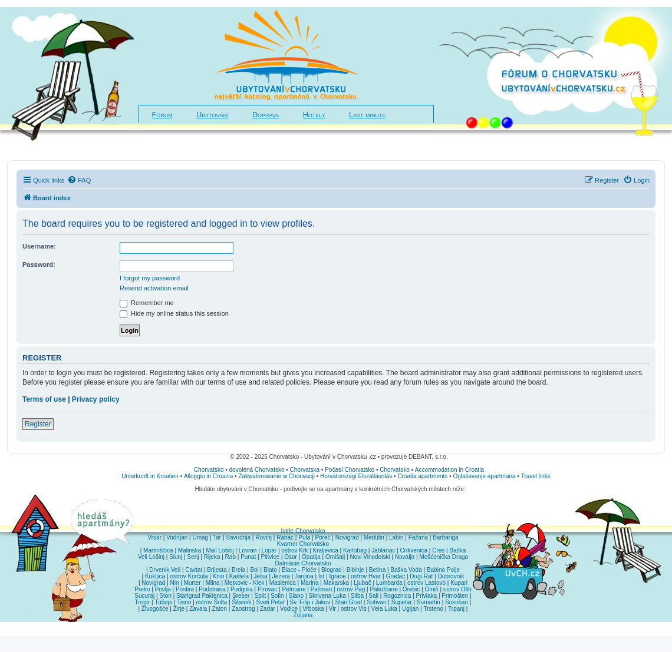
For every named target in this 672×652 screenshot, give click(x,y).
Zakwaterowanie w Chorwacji (276, 476)
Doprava (265, 115)
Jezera (281, 576)
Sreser (240, 596)
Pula (304, 537)
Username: (39, 246)
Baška (458, 550)
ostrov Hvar (366, 576)
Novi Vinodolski (370, 557)
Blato (270, 570)
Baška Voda (405, 570)
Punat (248, 557)
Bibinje (355, 570)
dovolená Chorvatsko (257, 469)
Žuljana (303, 615)
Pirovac (267, 589)
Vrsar (154, 537)
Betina (377, 570)
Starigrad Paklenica (202, 596)
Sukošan (456, 602)
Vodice (289, 608)
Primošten (455, 596)
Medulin (374, 537)
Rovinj (263, 537)
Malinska (189, 550)
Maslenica (282, 583)
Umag (200, 537)
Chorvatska (305, 469)
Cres (438, 550)
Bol (254, 570)
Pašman (321, 589)
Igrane (338, 576)
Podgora (241, 589)
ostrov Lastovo (426, 583)
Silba (357, 596)
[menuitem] (79, 180)
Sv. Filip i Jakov (310, 602)
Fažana (418, 537)
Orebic (411, 589)
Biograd (331, 570)
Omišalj (335, 557)
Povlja (163, 589)
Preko (142, 589)
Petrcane (293, 589)
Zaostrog (243, 608)
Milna (213, 583)
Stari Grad (348, 602)
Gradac (395, 576)
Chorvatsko (209, 469)
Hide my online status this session (174, 313)
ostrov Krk (294, 550)
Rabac (285, 537)
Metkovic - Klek (245, 583)
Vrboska (313, 608)
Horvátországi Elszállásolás (356, 476)
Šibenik (242, 602)
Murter (192, 583)
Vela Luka (384, 608)
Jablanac (383, 550)
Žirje (179, 608)
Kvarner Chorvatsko (303, 544)
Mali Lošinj (219, 550)
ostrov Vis (354, 608)
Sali (373, 596)
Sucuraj (144, 596)
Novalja (404, 557)
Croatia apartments (422, 476)
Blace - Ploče (299, 570)
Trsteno (433, 608)
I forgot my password (150, 278)
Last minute (367, 115)
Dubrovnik (450, 576)
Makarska (336, 583)
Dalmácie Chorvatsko (303, 563)
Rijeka (212, 557)
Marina (310, 583)
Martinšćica (158, 550)
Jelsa (260, 576)
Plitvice (270, 557)
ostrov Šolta (212, 602)
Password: (38, 264)
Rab (230, 557)
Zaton (219, 608)
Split (260, 596)
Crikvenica (413, 550)
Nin (174, 583)
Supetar (401, 602)
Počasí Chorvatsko (349, 469)
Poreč (322, 537)
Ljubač (362, 583)
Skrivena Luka (326, 596)
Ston (165, 596)
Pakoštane (383, 589)
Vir (332, 608)
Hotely (314, 115)
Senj (193, 557)
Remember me (147, 302)
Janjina (304, 576)
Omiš (431, 589)
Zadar (267, 608)
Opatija (311, 557)
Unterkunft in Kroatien (150, 476)
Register (38, 424)
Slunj (175, 557)
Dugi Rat (421, 576)
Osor (290, 557)
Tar (217, 537)
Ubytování (212, 115)
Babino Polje (443, 570)
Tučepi (164, 602)
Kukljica (155, 576)
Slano (296, 596)
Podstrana (212, 589)
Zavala (198, 608)
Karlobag (355, 550)
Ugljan (410, 608)
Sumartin (428, 602)
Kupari (458, 583)
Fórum (162, 115)
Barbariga (445, 537)
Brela (238, 570)
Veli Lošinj (151, 557)
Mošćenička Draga (443, 557)
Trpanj (456, 608)
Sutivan (376, 602)
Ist (321, 576)
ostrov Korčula (189, 576)
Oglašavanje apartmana (484, 476)
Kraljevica (325, 550)
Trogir (142, 602)
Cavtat (193, 570)
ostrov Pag (351, 589)
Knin (219, 576)
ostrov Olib (457, 589)
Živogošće (155, 608)
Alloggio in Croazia (208, 476)
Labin (396, 537)
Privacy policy (96, 399)
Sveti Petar (270, 602)
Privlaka (426, 596)
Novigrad (347, 537)
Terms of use (44, 399)
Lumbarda (389, 583)
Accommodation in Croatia (449, 469)
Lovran (248, 550)
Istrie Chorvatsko (303, 531)
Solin (277, 596)
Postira (185, 589)
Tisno (184, 602)
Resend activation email (154, 288)
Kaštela (239, 576)
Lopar (269, 550)
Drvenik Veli (164, 570)
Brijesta (216, 570)
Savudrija (238, 537)
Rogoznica (397, 596)
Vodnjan (176, 537)
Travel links (536, 476)
